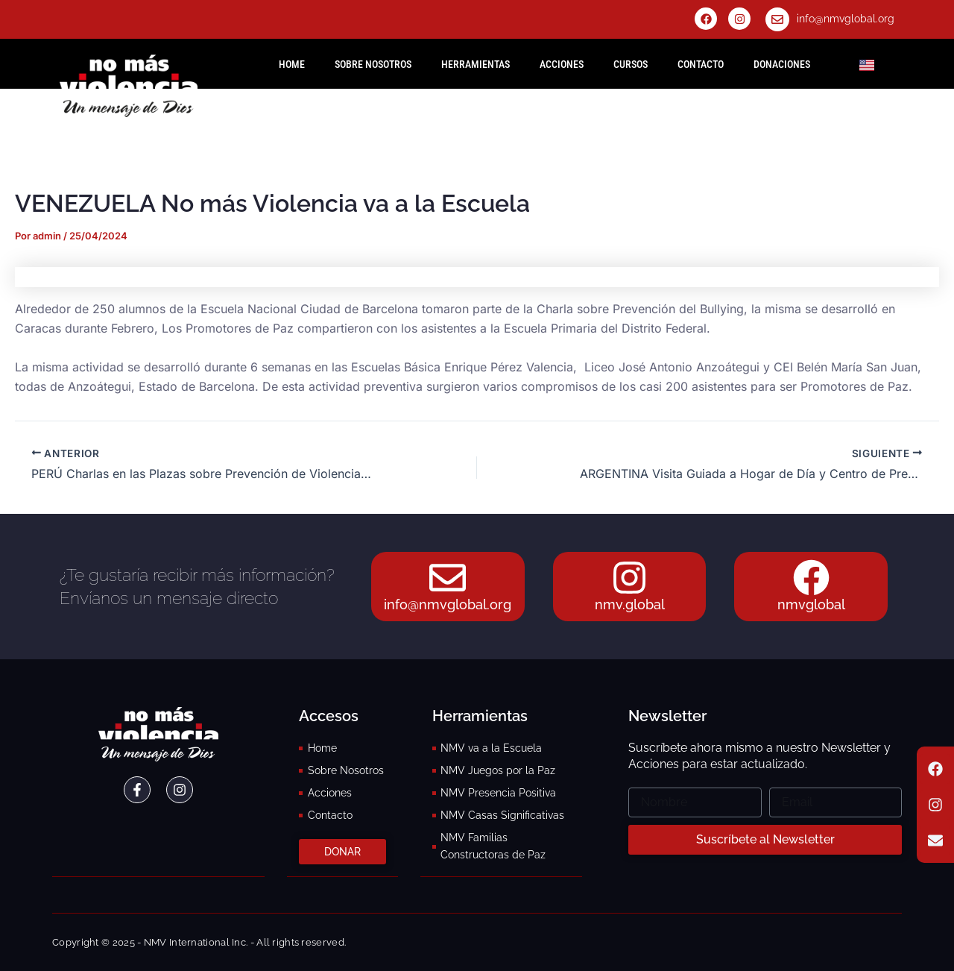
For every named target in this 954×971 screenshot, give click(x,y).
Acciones (562, 64)
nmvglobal (811, 605)
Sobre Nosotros (373, 64)
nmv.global (630, 605)
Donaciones (782, 64)
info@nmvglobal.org (845, 19)
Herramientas (475, 64)
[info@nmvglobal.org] (777, 19)
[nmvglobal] (811, 578)
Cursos (630, 64)
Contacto (700, 64)
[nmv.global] (629, 578)
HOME (292, 64)
